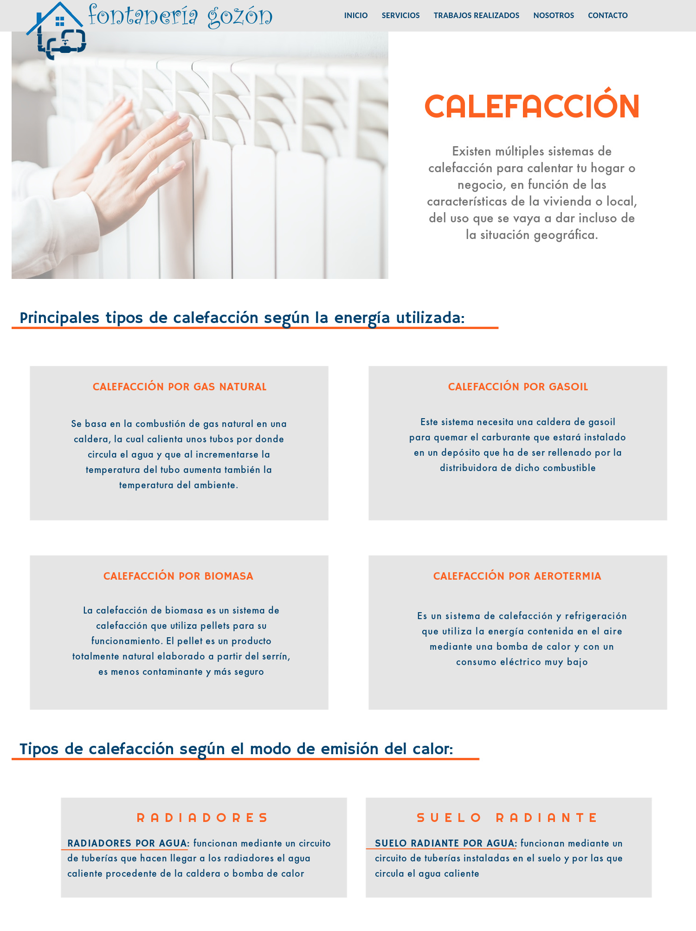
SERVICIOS (401, 15)
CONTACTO (608, 15)
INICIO (356, 15)
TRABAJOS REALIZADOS (477, 15)
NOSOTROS (554, 15)
